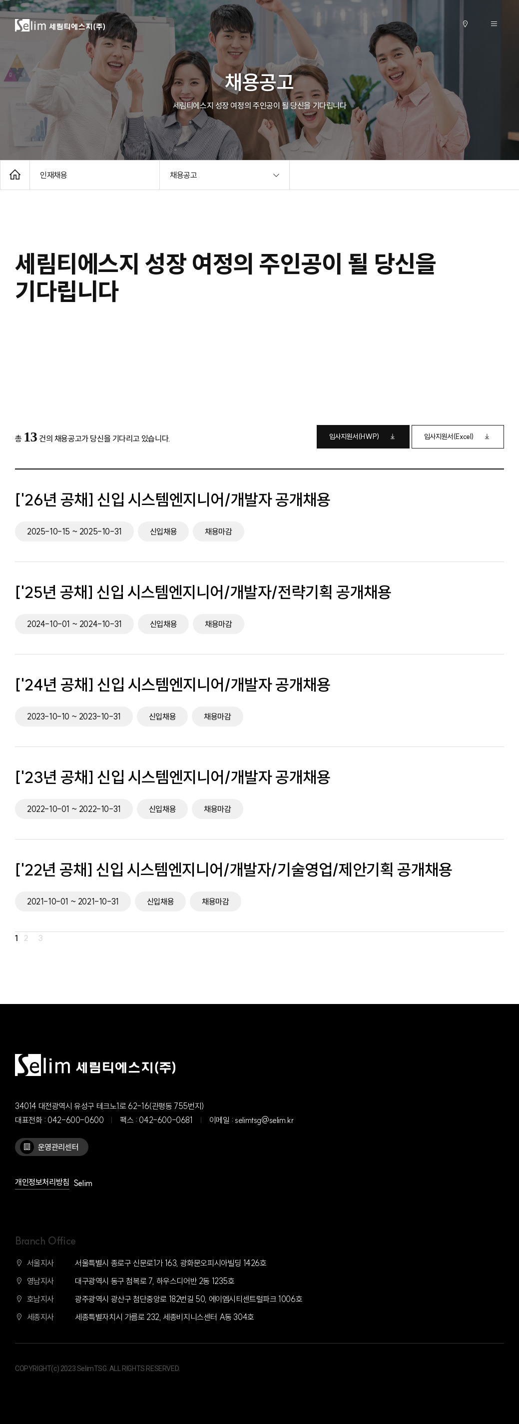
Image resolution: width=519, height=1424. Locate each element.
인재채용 (53, 175)
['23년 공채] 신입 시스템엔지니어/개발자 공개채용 (172, 777)
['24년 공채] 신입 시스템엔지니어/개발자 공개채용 (172, 684)
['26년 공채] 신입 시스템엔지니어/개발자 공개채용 (172, 500)
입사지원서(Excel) (458, 436)
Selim (82, 1183)
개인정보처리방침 (42, 1182)
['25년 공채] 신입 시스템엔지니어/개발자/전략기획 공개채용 (203, 592)
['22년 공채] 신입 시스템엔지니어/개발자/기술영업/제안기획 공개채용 (233, 870)
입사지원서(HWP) (363, 436)
